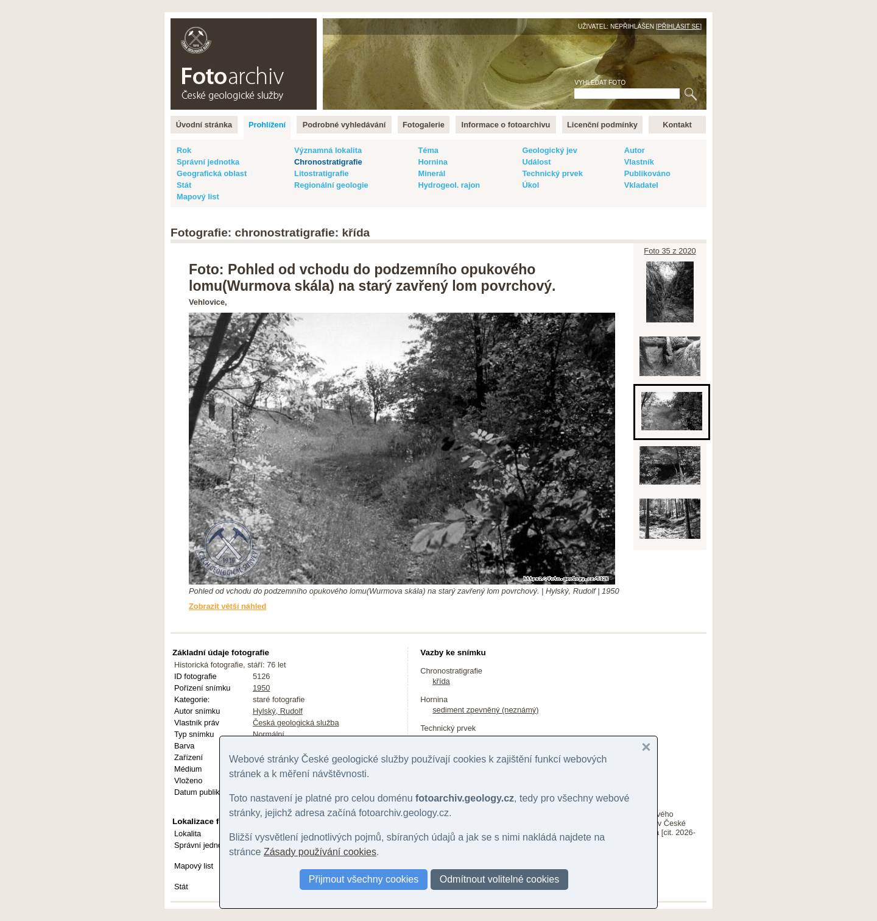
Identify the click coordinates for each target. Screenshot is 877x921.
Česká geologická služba (296, 722)
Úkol (530, 185)
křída (440, 681)
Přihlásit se (679, 26)
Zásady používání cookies (320, 852)
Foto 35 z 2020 (670, 250)
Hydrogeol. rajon (449, 185)
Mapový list (198, 196)
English (302, 24)
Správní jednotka (208, 161)
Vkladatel (641, 185)
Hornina (432, 161)
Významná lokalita (328, 150)
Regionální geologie (331, 185)
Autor (634, 150)
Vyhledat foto (599, 82)
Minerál (431, 173)
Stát (184, 185)
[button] (646, 747)
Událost (536, 161)
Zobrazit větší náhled (227, 606)
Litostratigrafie (321, 173)
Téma (428, 150)
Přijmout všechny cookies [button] (364, 879)
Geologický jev (549, 150)
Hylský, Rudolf (278, 711)
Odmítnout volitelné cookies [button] (500, 879)
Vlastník (639, 161)
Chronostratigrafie (328, 161)
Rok (184, 150)
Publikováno (647, 173)
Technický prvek (552, 173)
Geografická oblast (212, 173)
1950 (261, 687)
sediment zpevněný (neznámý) (485, 709)
